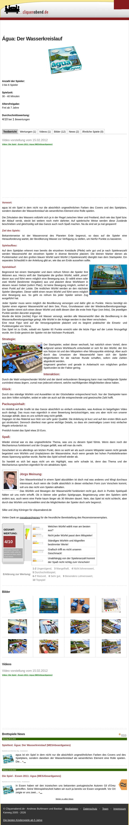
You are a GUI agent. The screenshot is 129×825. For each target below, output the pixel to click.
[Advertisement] (64, 27)
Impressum (119, 808)
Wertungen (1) (28, 131)
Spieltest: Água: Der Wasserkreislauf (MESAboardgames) (36, 745)
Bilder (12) (60, 131)
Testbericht (10, 131)
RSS (123, 735)
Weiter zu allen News (64, 799)
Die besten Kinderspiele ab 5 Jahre (22, 820)
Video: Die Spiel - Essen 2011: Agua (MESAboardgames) (27, 144)
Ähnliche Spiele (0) (92, 131)
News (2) (74, 131)
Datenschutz (90, 808)
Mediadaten (71, 808)
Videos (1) (45, 131)
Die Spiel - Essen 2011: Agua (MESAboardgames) (31, 776)
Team (105, 808)
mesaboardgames (30, 517)
